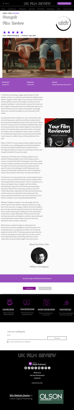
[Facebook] (32, 368)
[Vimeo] (45, 368)
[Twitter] (35, 368)
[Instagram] (42, 368)
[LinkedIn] (49, 368)
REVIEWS (16, 13)
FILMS (10, 13)
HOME (5, 13)
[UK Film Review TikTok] (29, 368)
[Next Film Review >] (45, 288)
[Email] (26, 338)
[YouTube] (39, 368)
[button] (59, 8)
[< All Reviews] (29, 288)
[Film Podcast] (25, 368)
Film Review (13, 23)
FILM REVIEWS (8, 309)
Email (9, 335)
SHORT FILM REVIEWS (46, 309)
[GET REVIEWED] (64, 3)
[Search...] (11, 3)
